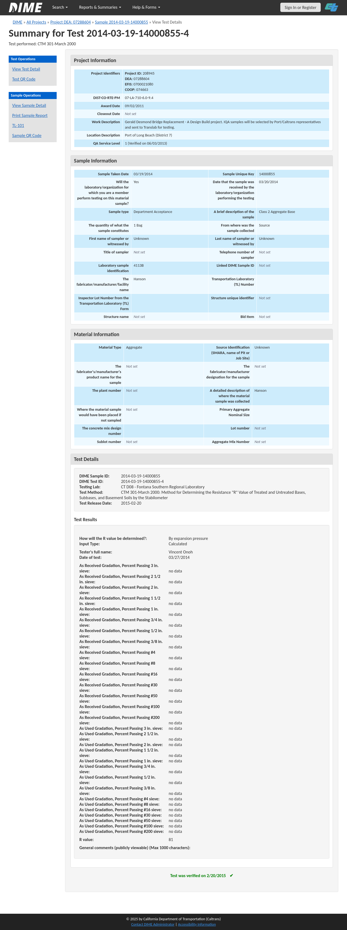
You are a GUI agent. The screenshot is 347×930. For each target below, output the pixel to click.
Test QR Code (24, 79)
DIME (17, 22)
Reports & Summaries (100, 7)
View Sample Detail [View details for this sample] (29, 105)
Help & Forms (146, 7)
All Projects (36, 22)
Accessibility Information (197, 924)
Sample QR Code (26, 135)
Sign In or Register (300, 7)
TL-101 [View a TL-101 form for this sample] (18, 125)
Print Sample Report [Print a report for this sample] (29, 115)
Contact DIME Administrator (153, 924)
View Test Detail (26, 69)
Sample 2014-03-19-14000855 (121, 22)
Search (60, 7)
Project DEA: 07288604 (70, 22)
